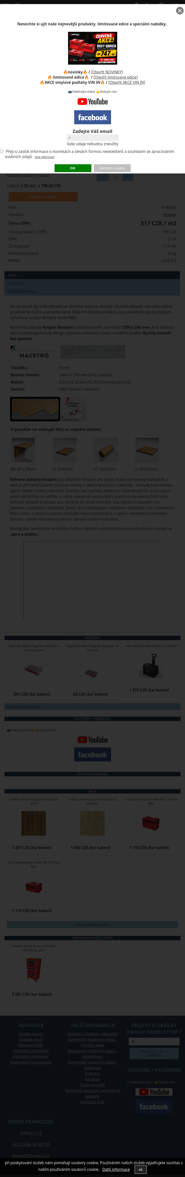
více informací (44, 157)
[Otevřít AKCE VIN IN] (126, 82)
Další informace (116, 1169)
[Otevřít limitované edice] (115, 77)
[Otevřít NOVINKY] (107, 72)
